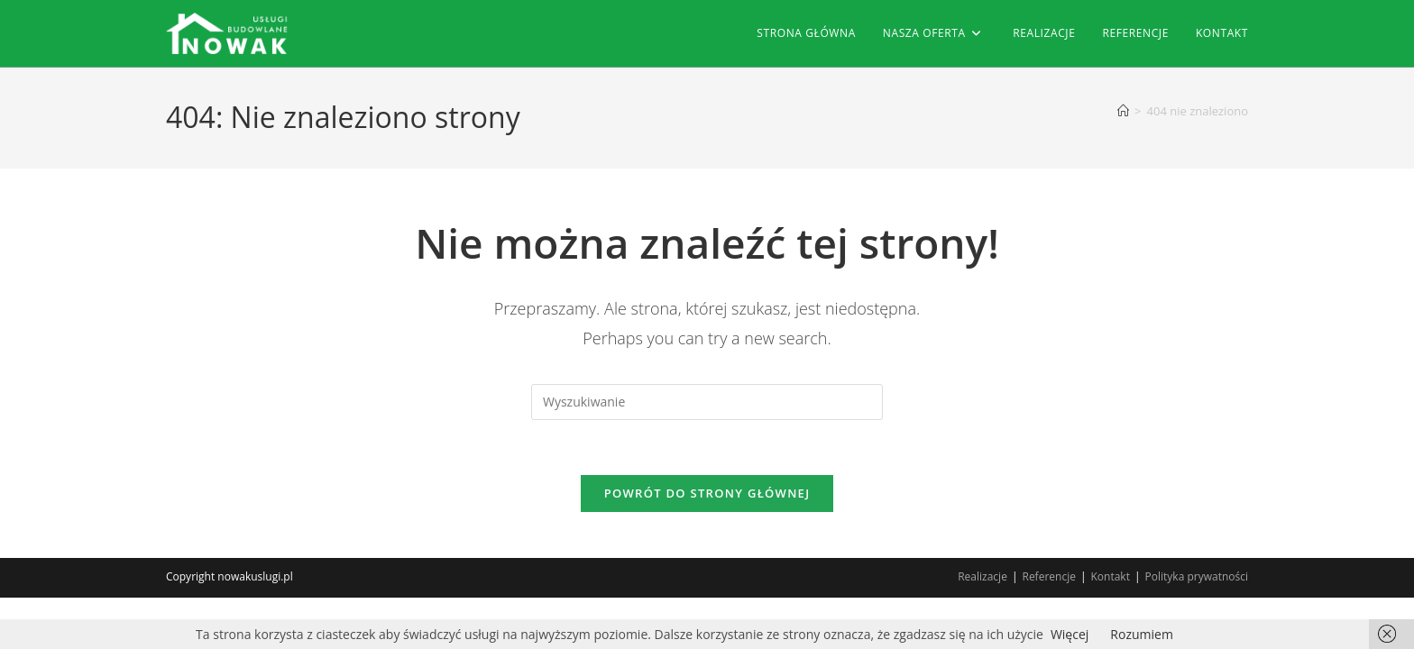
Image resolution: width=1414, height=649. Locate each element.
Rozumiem (1141, 634)
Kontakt (1110, 576)
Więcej (1069, 634)
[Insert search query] (707, 402)
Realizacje (982, 576)
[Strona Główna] (1123, 111)
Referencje (1048, 576)
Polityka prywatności (1196, 576)
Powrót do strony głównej (707, 493)
